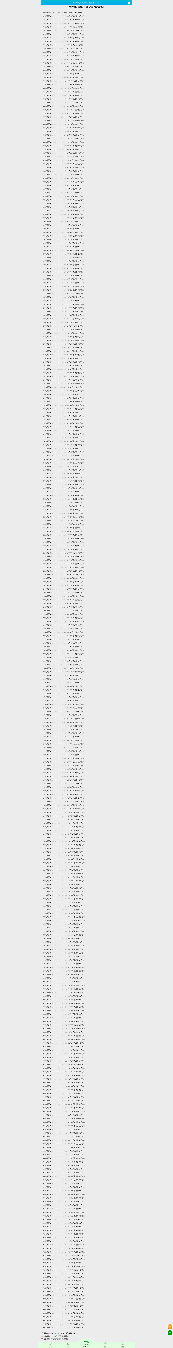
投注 (169, 1326)
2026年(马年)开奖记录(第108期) (57, 1339)
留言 (169, 1332)
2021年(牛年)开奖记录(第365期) (57, 1336)
